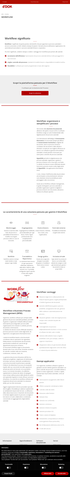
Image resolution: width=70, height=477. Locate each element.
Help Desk (65, 2)
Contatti (4, 2)
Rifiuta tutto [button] (47, 473)
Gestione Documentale (54, 129)
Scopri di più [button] (8, 473)
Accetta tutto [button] (62, 473)
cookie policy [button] (27, 454)
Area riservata (34, 2)
